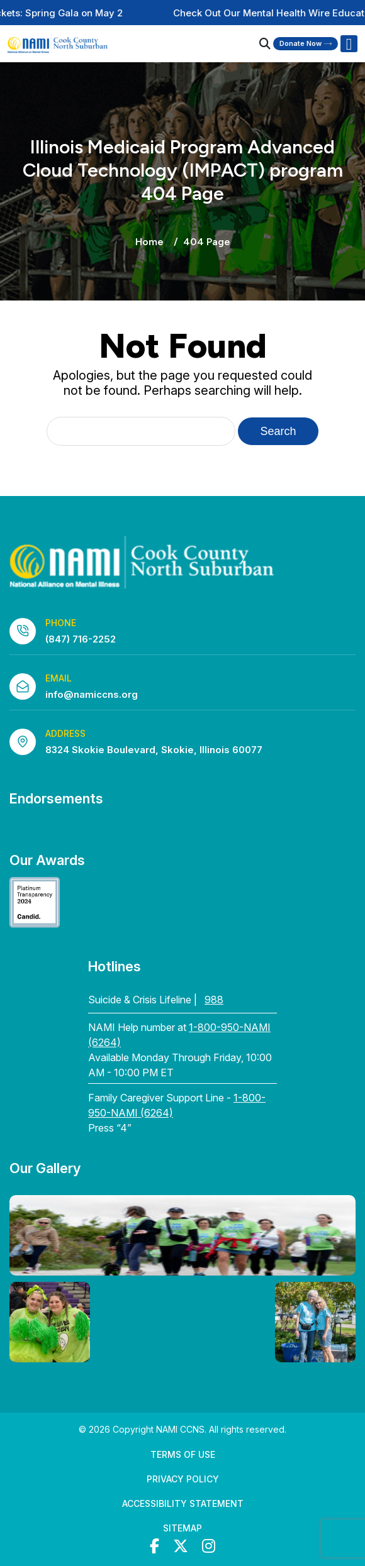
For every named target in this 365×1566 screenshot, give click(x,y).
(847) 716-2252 (80, 639)
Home (149, 242)
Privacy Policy (183, 1479)
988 (214, 999)
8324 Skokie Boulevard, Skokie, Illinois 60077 (153, 750)
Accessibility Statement (183, 1503)
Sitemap (182, 1528)
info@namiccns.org (91, 694)
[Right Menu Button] (348, 44)
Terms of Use (182, 1454)
